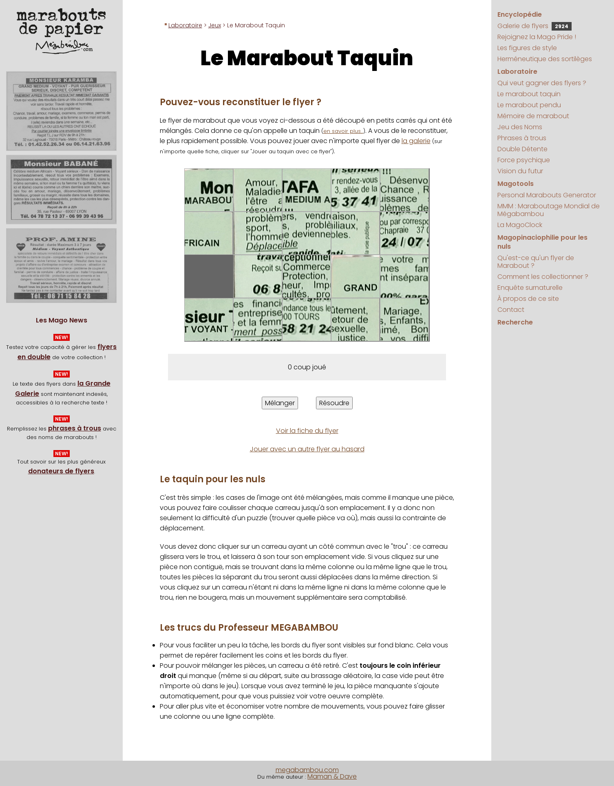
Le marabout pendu (529, 105)
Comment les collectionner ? (542, 276)
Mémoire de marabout (533, 116)
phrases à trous (74, 428)
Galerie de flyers (534, 26)
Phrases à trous (521, 138)
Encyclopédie (519, 14)
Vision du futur (520, 171)
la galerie (416, 141)
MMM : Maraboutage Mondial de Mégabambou (548, 210)
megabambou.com (307, 770)
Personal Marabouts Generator (546, 195)
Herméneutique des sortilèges (544, 59)
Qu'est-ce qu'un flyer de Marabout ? (535, 261)
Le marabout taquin (529, 94)
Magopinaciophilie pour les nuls (542, 242)
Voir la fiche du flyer (307, 430)
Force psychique (523, 160)
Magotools (515, 183)
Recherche (515, 322)
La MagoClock (519, 225)
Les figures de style (527, 48)
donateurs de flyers (61, 471)
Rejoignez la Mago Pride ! (536, 37)
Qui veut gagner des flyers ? (541, 83)
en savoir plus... (343, 131)
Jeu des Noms (519, 127)
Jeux (214, 25)
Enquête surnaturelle (530, 287)
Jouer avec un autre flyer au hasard (307, 449)
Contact (510, 309)
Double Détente (522, 149)
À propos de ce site (528, 298)
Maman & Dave (332, 776)
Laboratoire (185, 25)
